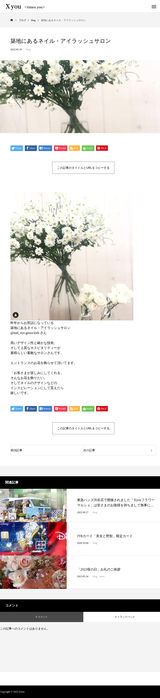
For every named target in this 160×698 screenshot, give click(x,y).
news (102, 576)
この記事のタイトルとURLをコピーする (83, 167)
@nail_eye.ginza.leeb (24, 333)
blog (28, 49)
